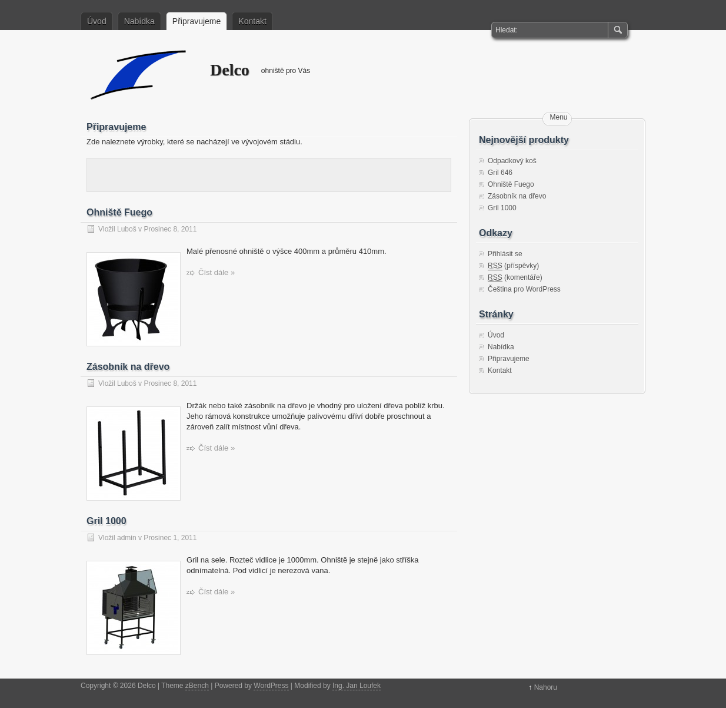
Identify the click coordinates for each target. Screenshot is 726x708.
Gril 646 (500, 172)
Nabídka (139, 21)
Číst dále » (216, 272)
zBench (197, 685)
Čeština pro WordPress (524, 289)
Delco (139, 74)
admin (126, 538)
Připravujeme (196, 21)
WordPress (271, 685)
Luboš (126, 229)
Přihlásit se (505, 254)
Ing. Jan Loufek (356, 685)
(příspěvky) (513, 266)
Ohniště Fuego (119, 212)
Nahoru (545, 687)
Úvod (96, 21)
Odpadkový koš (512, 161)
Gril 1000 (106, 521)
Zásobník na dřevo (127, 367)
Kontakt (252, 21)
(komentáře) (515, 277)
